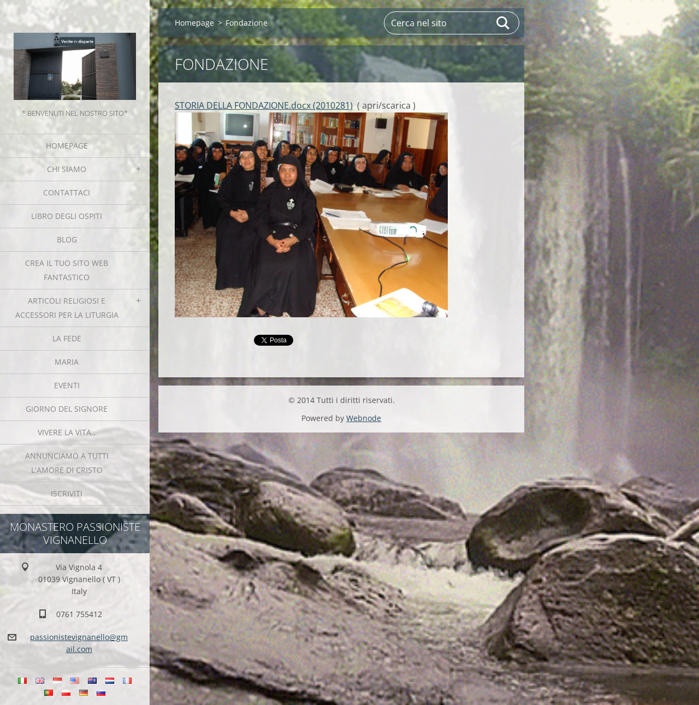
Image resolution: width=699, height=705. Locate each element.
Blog (67, 239)
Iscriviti (66, 493)
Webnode (363, 418)
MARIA (67, 362)
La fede (66, 338)
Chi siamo (66, 169)
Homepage (67, 145)
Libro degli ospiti (66, 216)
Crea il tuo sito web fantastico (66, 270)
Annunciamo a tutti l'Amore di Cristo (67, 463)
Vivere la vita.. (67, 432)
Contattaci (66, 192)
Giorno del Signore (67, 409)
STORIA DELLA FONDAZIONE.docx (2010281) (264, 105)
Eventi (67, 385)
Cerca (503, 23)
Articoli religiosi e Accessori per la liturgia (67, 307)
